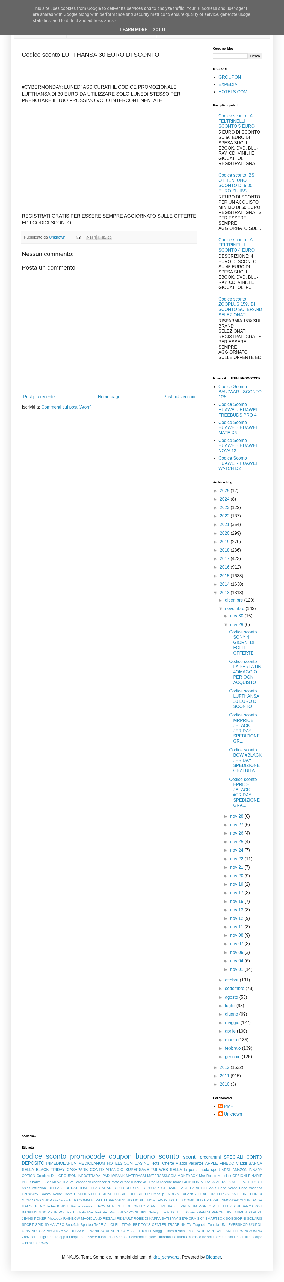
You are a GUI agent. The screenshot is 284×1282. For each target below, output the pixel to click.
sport (215, 1169)
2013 (225, 592)
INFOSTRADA (89, 1176)
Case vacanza (250, 1188)
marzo (231, 1039)
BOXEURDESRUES (129, 1188)
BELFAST (56, 1188)
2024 (225, 499)
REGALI (109, 1218)
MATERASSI (136, 1176)
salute (233, 1237)
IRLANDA (254, 1200)
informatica (167, 1237)
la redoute (164, 1182)
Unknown (233, 1114)
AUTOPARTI (252, 1182)
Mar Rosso (207, 1176)
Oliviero (192, 1212)
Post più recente (39, 396)
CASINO (142, 1163)
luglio (230, 1005)
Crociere (43, 1176)
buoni (102, 1237)
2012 (225, 1067)
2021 (225, 524)
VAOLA (63, 1182)
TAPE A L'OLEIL (107, 1224)
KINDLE (63, 1206)
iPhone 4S (139, 1182)
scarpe (257, 1237)
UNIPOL (255, 1224)
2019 (225, 541)
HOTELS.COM (232, 92)
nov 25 (237, 841)
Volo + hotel (187, 1231)
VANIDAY (97, 1231)
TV (189, 1224)
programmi (210, 1157)
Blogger (213, 1257)
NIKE (143, 1212)
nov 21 (237, 867)
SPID (39, 1224)
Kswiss (86, 1206)
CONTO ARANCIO (106, 1169)
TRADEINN (176, 1224)
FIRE (245, 1194)
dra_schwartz (166, 1257)
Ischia (51, 1206)
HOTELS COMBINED (186, 1200)
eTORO (114, 1237)
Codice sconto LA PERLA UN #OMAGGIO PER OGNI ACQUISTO (245, 672)
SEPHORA (187, 1218)
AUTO (236, 1182)
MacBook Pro (97, 1212)
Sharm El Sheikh (43, 1182)
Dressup (157, 1194)
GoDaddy (60, 1200)
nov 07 (237, 943)
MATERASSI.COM (161, 1176)
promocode (87, 1156)
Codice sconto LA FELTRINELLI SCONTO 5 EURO (236, 121)
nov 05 (237, 952)
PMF (228, 1106)
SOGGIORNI (236, 1218)
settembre (235, 988)
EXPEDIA (227, 84)
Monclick (224, 1176)
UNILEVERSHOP (234, 1224)
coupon (120, 1156)
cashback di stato (105, 1182)
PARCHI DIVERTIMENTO (232, 1212)
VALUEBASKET (76, 1231)
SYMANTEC (54, 1224)
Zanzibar (29, 1237)
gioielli (153, 1237)
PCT (25, 1182)
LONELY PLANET (146, 1206)
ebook (125, 1237)
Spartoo (87, 1224)
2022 (225, 516)
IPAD (106, 1176)
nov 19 (237, 884)
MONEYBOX (187, 1176)
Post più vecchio (179, 396)
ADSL (226, 1170)
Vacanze (195, 1163)
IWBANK (118, 1176)
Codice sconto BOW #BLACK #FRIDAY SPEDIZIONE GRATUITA (245, 760)
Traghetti (199, 1224)
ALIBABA (207, 1182)
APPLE (211, 1163)
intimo (182, 1237)
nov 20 (237, 875)
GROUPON (229, 77)
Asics (26, 1188)
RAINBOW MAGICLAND (82, 1218)
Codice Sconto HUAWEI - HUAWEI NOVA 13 (237, 445)
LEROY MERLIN (107, 1206)
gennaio (233, 1056)
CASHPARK (77, 1169)
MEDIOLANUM (91, 1163)
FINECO (227, 1163)
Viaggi (241, 1163)
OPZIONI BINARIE (247, 1176)
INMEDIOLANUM (61, 1163)
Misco (113, 1212)
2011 (225, 1075)
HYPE (215, 1200)
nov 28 (237, 816)
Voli (72, 1182)
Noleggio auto (159, 1212)
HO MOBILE (136, 1200)
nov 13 (237, 910)
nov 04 (237, 961)
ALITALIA (223, 1182)
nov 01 (237, 969)
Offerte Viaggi (174, 1163)
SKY (200, 1218)
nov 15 (237, 901)
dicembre (234, 600)
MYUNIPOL (56, 1212)
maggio (233, 1022)
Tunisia (213, 1224)
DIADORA (82, 1194)
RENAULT (125, 1218)
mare (177, 1182)
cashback (83, 1182)
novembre (235, 608)
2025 (225, 490)
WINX (257, 1231)
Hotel (156, 1163)
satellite (244, 1237)
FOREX (256, 1194)
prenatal (221, 1237)
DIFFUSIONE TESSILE (109, 1194)
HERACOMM (79, 1200)
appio (75, 1237)
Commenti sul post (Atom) (66, 407)
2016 (225, 567)
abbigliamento (47, 1237)
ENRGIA (172, 1194)
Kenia (75, 1206)
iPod (152, 1182)
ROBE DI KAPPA (147, 1218)
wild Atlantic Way (35, 1243)
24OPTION (190, 1182)
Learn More (133, 29)
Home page (109, 396)
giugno (232, 1014)
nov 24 (237, 850)
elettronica (139, 1237)
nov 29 (237, 624)
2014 (225, 584)
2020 (225, 533)
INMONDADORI (233, 1200)
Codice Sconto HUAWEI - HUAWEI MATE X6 (237, 427)
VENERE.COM (117, 1231)
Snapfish (72, 1224)
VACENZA (55, 1231)
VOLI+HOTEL (141, 1231)
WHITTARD (206, 1231)
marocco (194, 1237)
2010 (225, 1084)
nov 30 (237, 616)
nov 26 (237, 833)
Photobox (55, 1218)
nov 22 (237, 858)
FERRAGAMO (228, 1194)
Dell (54, 1176)
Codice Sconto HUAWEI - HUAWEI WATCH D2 (237, 463)
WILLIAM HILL (228, 1231)
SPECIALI (234, 1157)
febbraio (233, 1048)
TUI (154, 1169)
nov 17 (237, 892)
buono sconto (157, 1156)
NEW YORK (128, 1212)
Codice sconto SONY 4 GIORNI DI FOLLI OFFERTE (243, 642)
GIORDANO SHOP (37, 1200)
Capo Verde (227, 1188)
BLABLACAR (101, 1188)
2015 (225, 575)
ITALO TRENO (33, 1206)
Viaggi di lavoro (165, 1231)
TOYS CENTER (153, 1224)
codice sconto (44, 1156)
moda (204, 1169)
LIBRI (126, 1206)
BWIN (171, 1188)
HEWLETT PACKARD (108, 1200)
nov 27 (237, 824)
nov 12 (237, 918)
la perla (191, 1169)
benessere (89, 1237)
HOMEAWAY (157, 1200)
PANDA (205, 1212)
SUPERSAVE (137, 1169)
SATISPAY (170, 1218)
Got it (159, 29)
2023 (225, 507)
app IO (64, 1237)
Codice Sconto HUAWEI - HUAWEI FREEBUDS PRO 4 (237, 409)
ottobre (232, 980)
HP (206, 1200)
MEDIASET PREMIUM (179, 1206)
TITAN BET (131, 1224)
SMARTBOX (215, 1218)
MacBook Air (76, 1212)
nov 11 (237, 926)
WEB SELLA (170, 1169)
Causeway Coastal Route (42, 1194)
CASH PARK (189, 1188)
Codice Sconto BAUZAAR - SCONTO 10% (240, 391)
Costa (67, 1194)
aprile (231, 1031)
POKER (40, 1218)
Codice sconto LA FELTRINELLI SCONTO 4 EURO (236, 244)
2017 (225, 558)
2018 (225, 550)
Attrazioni (39, 1188)
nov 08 (237, 935)
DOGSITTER (139, 1194)
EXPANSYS (190, 1194)
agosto (232, 997)
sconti (190, 1157)
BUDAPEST (156, 1188)
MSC (42, 1212)
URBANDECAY (34, 1231)
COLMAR (208, 1188)
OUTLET (178, 1212)
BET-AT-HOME (77, 1188)
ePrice (125, 1182)
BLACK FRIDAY (50, 1169)
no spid (208, 1237)
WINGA (246, 1231)
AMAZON (240, 1170)
